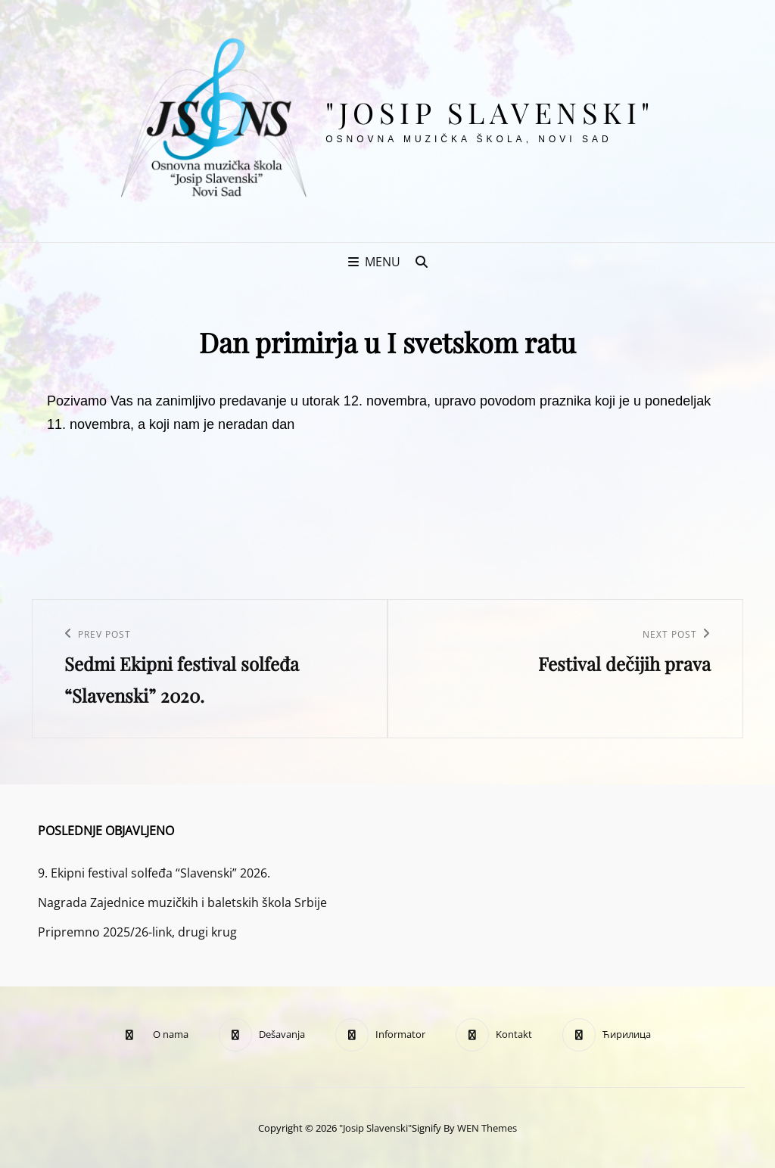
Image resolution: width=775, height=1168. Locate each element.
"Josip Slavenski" (490, 112)
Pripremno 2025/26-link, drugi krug (137, 932)
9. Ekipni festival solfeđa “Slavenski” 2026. (154, 873)
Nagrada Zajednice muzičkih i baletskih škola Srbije (182, 902)
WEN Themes (487, 1128)
